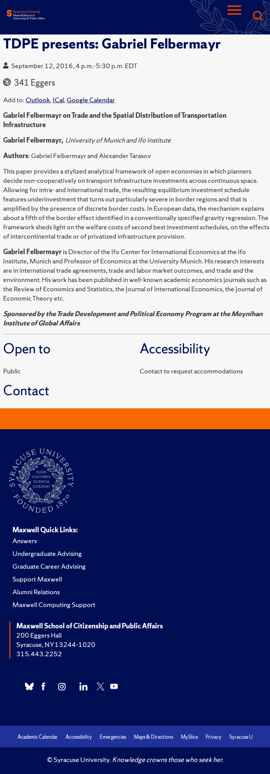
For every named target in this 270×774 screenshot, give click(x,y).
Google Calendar (91, 99)
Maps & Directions (153, 737)
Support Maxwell (37, 578)
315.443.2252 (39, 653)
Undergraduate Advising (47, 553)
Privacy (214, 737)
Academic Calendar (37, 737)
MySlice (189, 737)
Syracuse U (241, 737)
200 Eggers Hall (39, 635)
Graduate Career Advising (49, 566)
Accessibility (79, 737)
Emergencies (113, 737)
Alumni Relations (36, 591)
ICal (58, 99)
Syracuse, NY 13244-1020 (55, 644)
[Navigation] (234, 16)
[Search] (257, 16)
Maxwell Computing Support (53, 604)
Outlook (38, 99)
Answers (24, 540)
